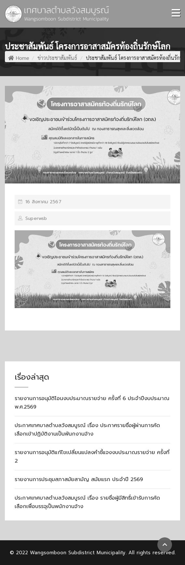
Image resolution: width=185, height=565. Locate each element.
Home (18, 57)
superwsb (36, 218)
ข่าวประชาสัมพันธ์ (57, 57)
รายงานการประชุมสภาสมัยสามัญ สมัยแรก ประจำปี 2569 (79, 479)
